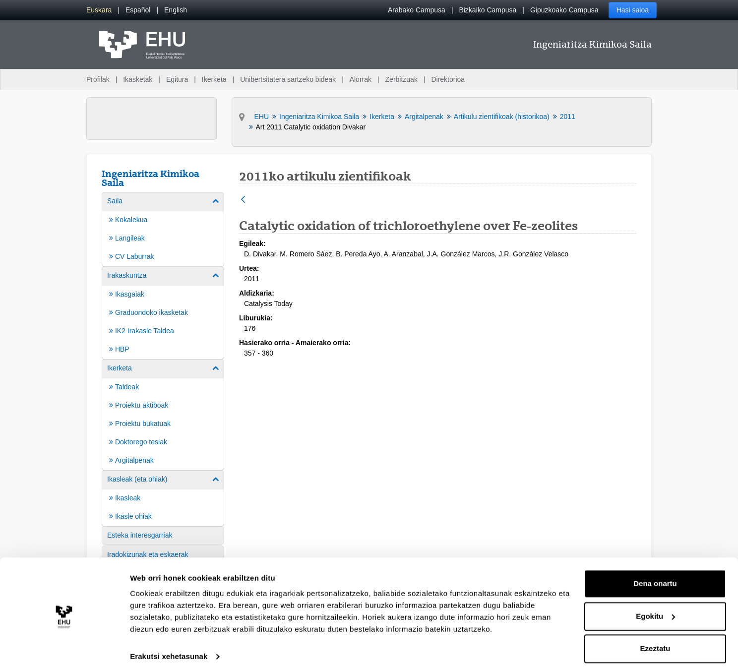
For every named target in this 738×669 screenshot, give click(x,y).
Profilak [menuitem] (98, 79)
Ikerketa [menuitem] (214, 79)
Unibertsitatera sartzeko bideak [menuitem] (288, 79)
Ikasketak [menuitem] (137, 79)
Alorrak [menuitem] (360, 79)
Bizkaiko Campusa (487, 10)
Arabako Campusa (416, 10)
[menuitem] (99, 10)
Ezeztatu (655, 641)
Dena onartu (655, 576)
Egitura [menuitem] (177, 79)
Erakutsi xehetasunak (168, 649)
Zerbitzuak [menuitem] (401, 79)
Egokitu (655, 609)
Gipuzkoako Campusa (564, 10)
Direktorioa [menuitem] (448, 79)
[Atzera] (243, 200)
